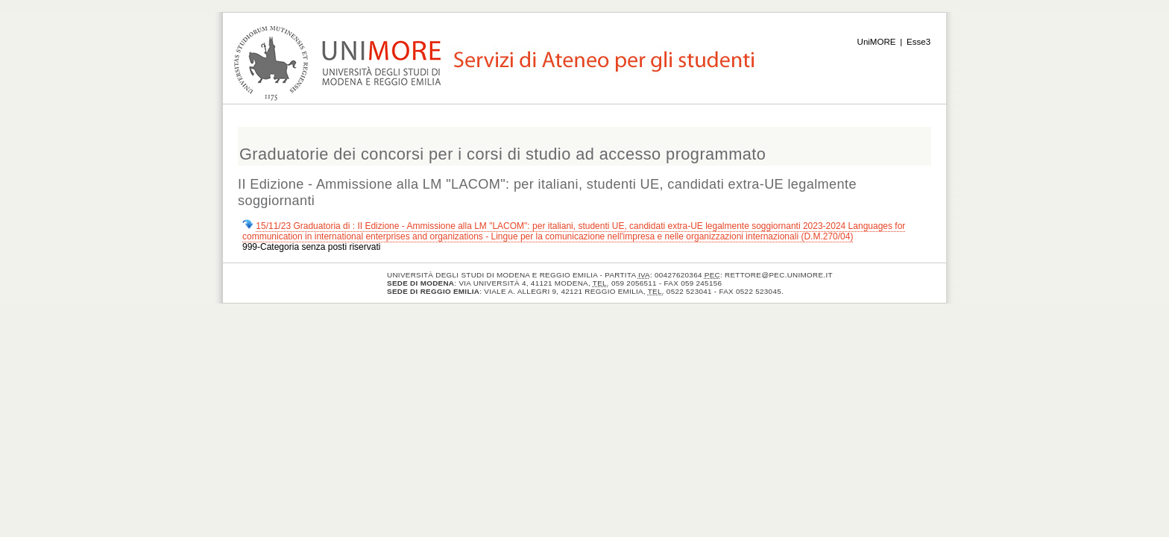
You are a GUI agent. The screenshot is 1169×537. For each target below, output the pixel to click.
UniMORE (876, 41)
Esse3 (918, 41)
